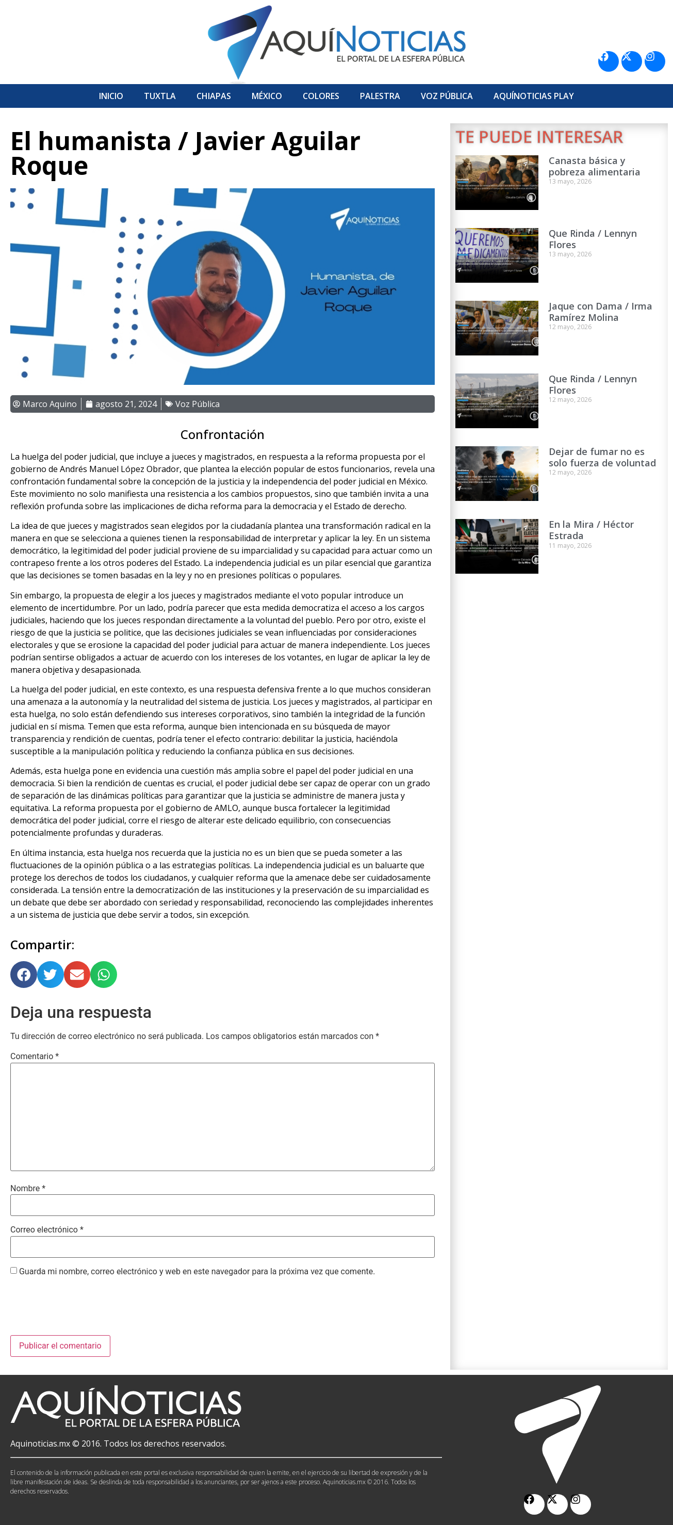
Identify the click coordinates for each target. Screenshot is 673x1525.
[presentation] (88, 1310)
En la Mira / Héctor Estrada (591, 530)
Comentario (34, 1056)
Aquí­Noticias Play (534, 96)
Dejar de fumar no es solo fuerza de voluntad (602, 457)
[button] (23, 974)
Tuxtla (160, 96)
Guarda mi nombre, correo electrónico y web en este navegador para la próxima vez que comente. (197, 1272)
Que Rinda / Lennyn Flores (593, 239)
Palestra (380, 96)
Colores (321, 96)
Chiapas (213, 96)
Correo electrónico (47, 1230)
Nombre (27, 1189)
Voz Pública (447, 96)
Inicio (111, 96)
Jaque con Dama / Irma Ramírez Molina (600, 311)
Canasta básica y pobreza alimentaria (595, 166)
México (267, 96)
